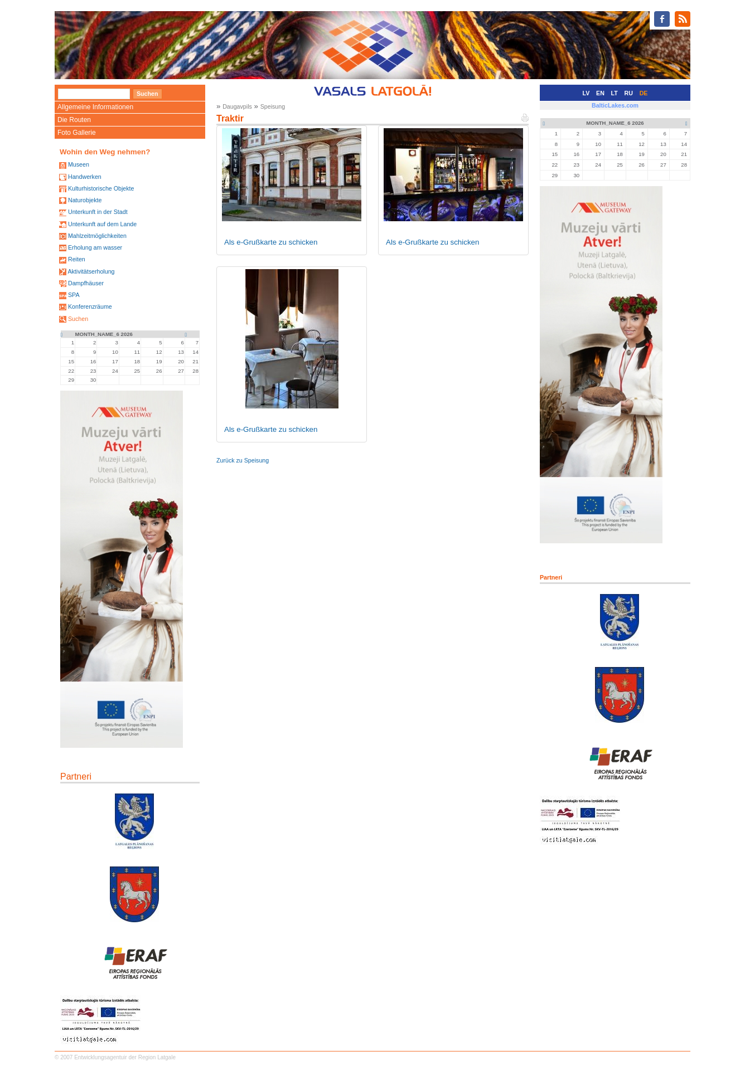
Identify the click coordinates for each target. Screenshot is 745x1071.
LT (614, 93)
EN (600, 93)
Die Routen (74, 120)
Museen (78, 164)
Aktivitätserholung (90, 271)
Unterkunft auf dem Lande (102, 224)
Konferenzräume (90, 306)
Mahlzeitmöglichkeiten (97, 235)
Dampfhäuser (86, 283)
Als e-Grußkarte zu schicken (270, 242)
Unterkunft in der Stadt (98, 211)
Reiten (76, 259)
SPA (74, 294)
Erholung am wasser (95, 247)
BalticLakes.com (615, 105)
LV (586, 93)
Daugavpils (237, 106)
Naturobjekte (84, 200)
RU (629, 93)
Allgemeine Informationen (95, 107)
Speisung (272, 106)
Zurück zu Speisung (242, 460)
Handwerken (84, 176)
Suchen (78, 318)
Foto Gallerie (76, 133)
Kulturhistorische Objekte (101, 188)
